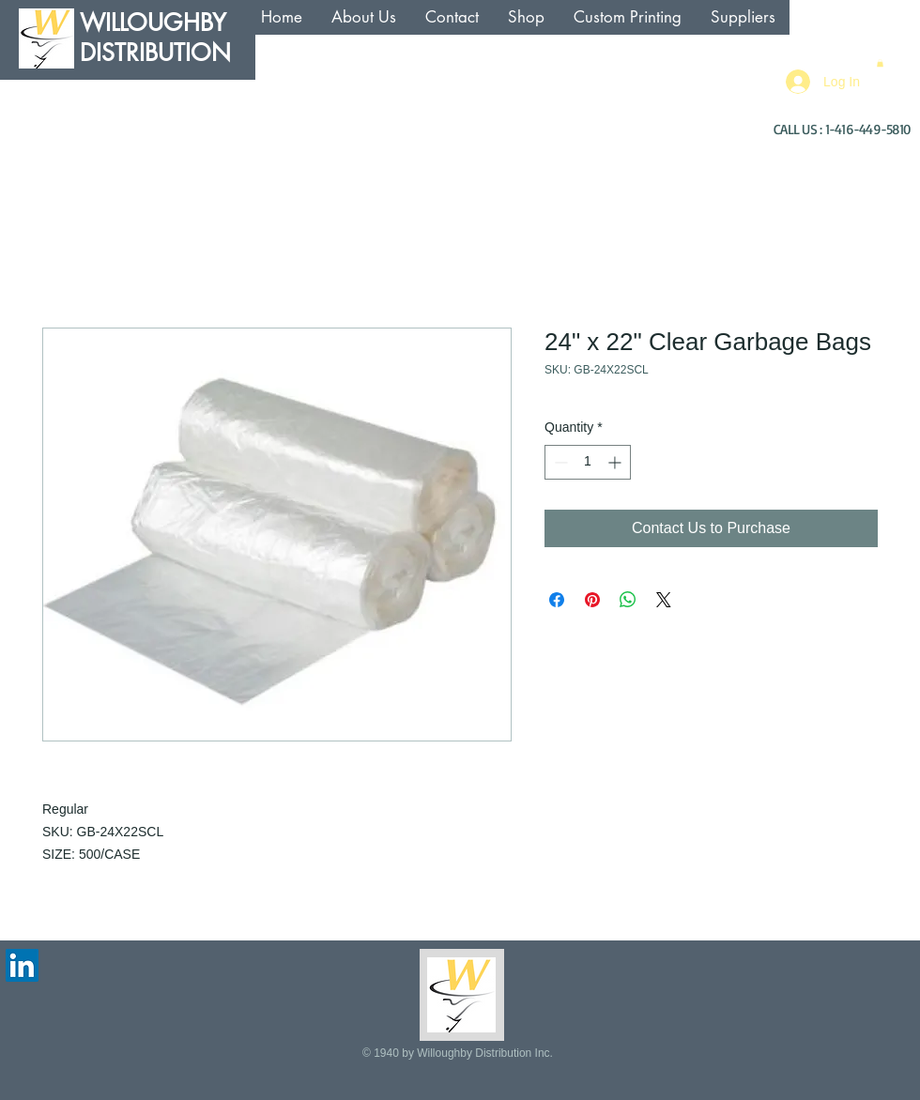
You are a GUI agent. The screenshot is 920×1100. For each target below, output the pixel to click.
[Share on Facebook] (556, 599)
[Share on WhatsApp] (628, 599)
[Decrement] (559, 462)
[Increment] (616, 462)
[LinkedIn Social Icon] (22, 965)
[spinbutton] (588, 462)
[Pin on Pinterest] (592, 599)
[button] (880, 63)
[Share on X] (663, 599)
